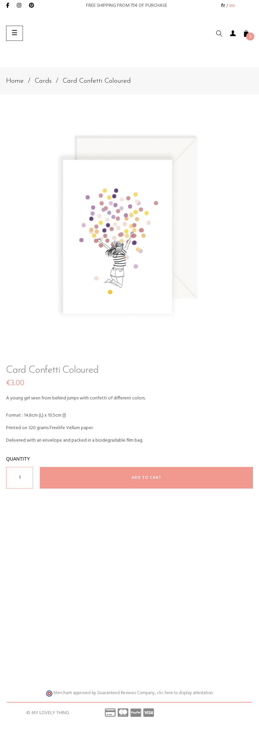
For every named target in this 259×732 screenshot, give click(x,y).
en (232, 5)
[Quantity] (19, 478)
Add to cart (147, 477)
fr (223, 5)
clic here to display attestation (185, 693)
